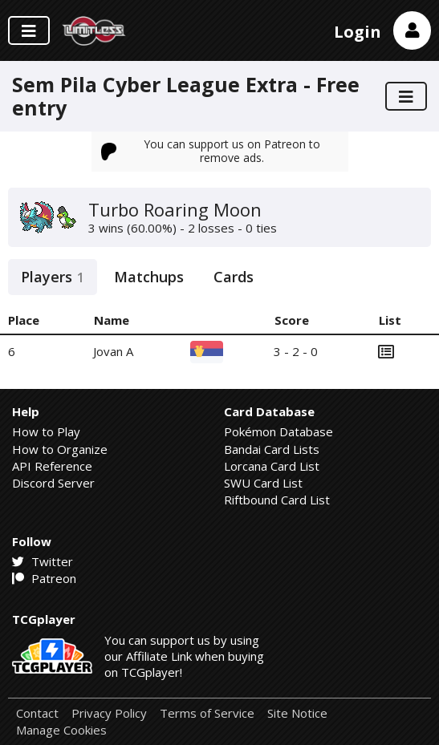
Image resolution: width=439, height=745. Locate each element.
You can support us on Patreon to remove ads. (211, 150)
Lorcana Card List (271, 466)
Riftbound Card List (277, 500)
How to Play (46, 431)
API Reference (52, 466)
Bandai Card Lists (271, 449)
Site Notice (297, 713)
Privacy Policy (109, 713)
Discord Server (53, 483)
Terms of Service (207, 713)
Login (357, 32)
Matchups (149, 276)
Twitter (42, 561)
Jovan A (113, 351)
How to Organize (60, 449)
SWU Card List (263, 483)
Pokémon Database (278, 431)
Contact (37, 713)
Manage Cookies (61, 730)
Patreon (44, 578)
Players (52, 276)
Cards (233, 276)
